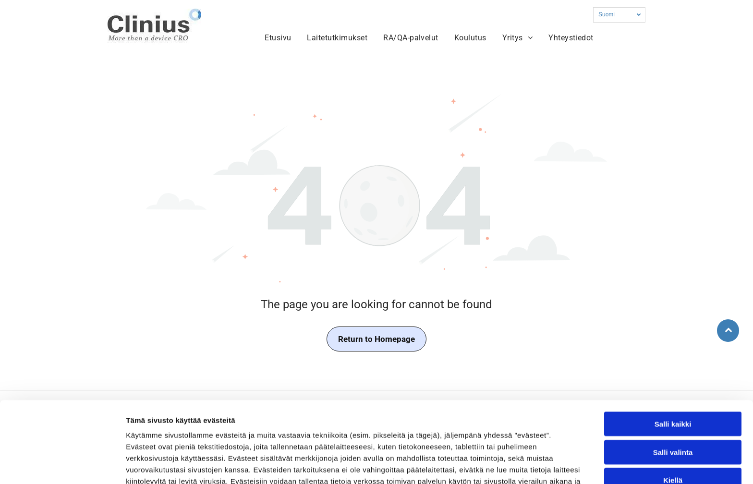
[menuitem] (279, 37)
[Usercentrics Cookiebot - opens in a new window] (62, 465)
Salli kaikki (673, 365)
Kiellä (672, 421)
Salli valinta (673, 393)
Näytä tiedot (513, 465)
